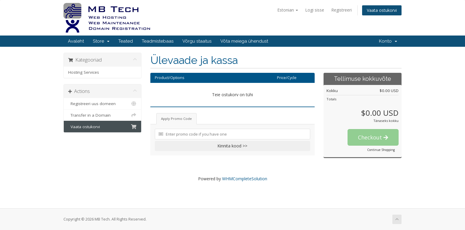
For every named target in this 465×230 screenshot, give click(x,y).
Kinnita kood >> (232, 146)
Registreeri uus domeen (102, 103)
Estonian (287, 10)
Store (101, 41)
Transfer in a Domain (102, 115)
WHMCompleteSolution (244, 178)
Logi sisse (314, 10)
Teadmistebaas (157, 41)
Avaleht (76, 41)
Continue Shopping (381, 150)
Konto (388, 41)
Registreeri (341, 10)
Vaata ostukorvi (382, 10)
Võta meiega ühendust (244, 41)
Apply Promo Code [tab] (176, 118)
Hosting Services (83, 72)
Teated (125, 41)
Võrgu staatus (196, 41)
